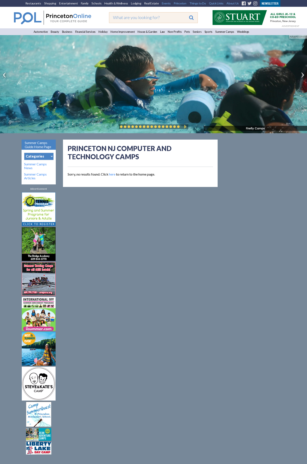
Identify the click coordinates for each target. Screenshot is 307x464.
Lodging (136, 3)
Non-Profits (174, 31)
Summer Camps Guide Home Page (38, 145)
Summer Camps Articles (35, 176)
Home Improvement (123, 31)
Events (166, 3)
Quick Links (216, 3)
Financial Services (85, 31)
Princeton (180, 3)
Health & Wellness (116, 3)
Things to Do (197, 3)
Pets (187, 31)
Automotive (41, 31)
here (112, 174)
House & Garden (147, 31)
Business (67, 31)
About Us (232, 3)
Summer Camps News (35, 166)
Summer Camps (224, 31)
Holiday (103, 31)
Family (85, 3)
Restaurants (33, 3)
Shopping (50, 3)
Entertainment (68, 3)
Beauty (55, 31)
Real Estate (151, 3)
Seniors (197, 31)
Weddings (243, 31)
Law (162, 31)
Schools (96, 3)
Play (185, 127)
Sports (209, 31)
